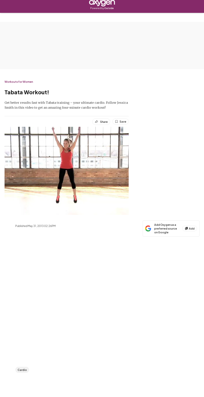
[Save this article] (120, 121)
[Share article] (101, 121)
